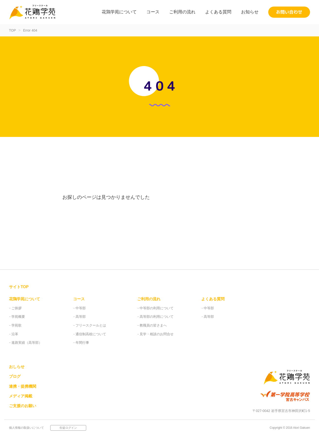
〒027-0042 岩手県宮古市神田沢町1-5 (281, 411)
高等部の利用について (157, 317)
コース (153, 11)
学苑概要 (18, 317)
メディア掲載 (20, 396)
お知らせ (250, 11)
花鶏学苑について (119, 11)
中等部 (81, 308)
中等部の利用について (157, 308)
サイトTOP (19, 287)
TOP (12, 30)
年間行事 (82, 342)
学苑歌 (16, 325)
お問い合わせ (289, 12)
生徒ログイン (68, 427)
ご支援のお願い (22, 406)
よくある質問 (218, 11)
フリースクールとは (91, 325)
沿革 (14, 334)
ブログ (15, 376)
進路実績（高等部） (26, 342)
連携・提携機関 (22, 386)
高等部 (81, 317)
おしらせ (17, 367)
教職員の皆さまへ (153, 325)
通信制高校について (91, 334)
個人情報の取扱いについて (26, 427)
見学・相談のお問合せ (157, 334)
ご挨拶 (16, 308)
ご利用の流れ (182, 11)
